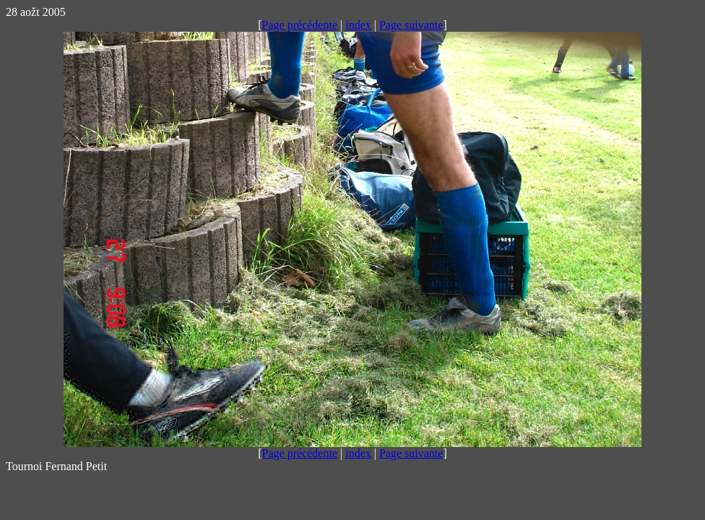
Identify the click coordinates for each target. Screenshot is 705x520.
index (358, 25)
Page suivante (411, 25)
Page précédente (299, 25)
